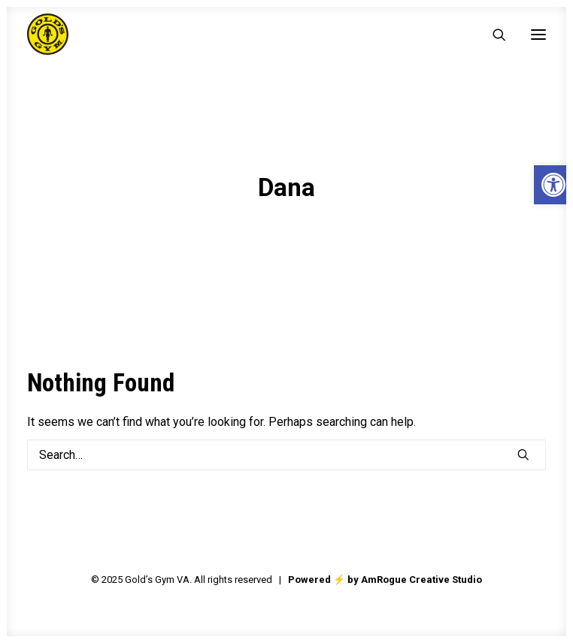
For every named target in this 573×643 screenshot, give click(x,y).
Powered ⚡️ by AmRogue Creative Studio (385, 579)
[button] (538, 34)
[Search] (492, 34)
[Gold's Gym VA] (47, 34)
